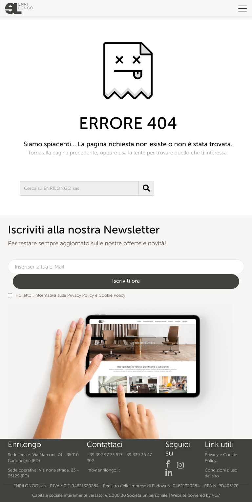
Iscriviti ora (126, 281)
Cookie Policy (111, 295)
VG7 (216, 495)
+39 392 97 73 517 (104, 454)
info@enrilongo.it (103, 470)
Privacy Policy (80, 295)
